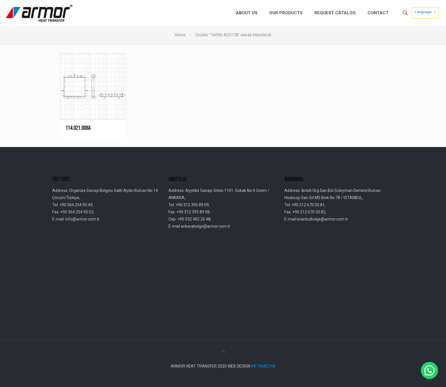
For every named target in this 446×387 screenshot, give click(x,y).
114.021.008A (78, 128)
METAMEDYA (263, 366)
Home (180, 35)
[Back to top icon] (223, 352)
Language (426, 11)
